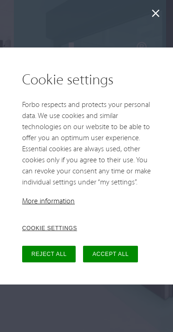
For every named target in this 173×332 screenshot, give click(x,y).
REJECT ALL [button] (48, 254)
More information (48, 201)
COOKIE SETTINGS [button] (49, 228)
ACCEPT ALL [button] (110, 254)
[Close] (157, 15)
